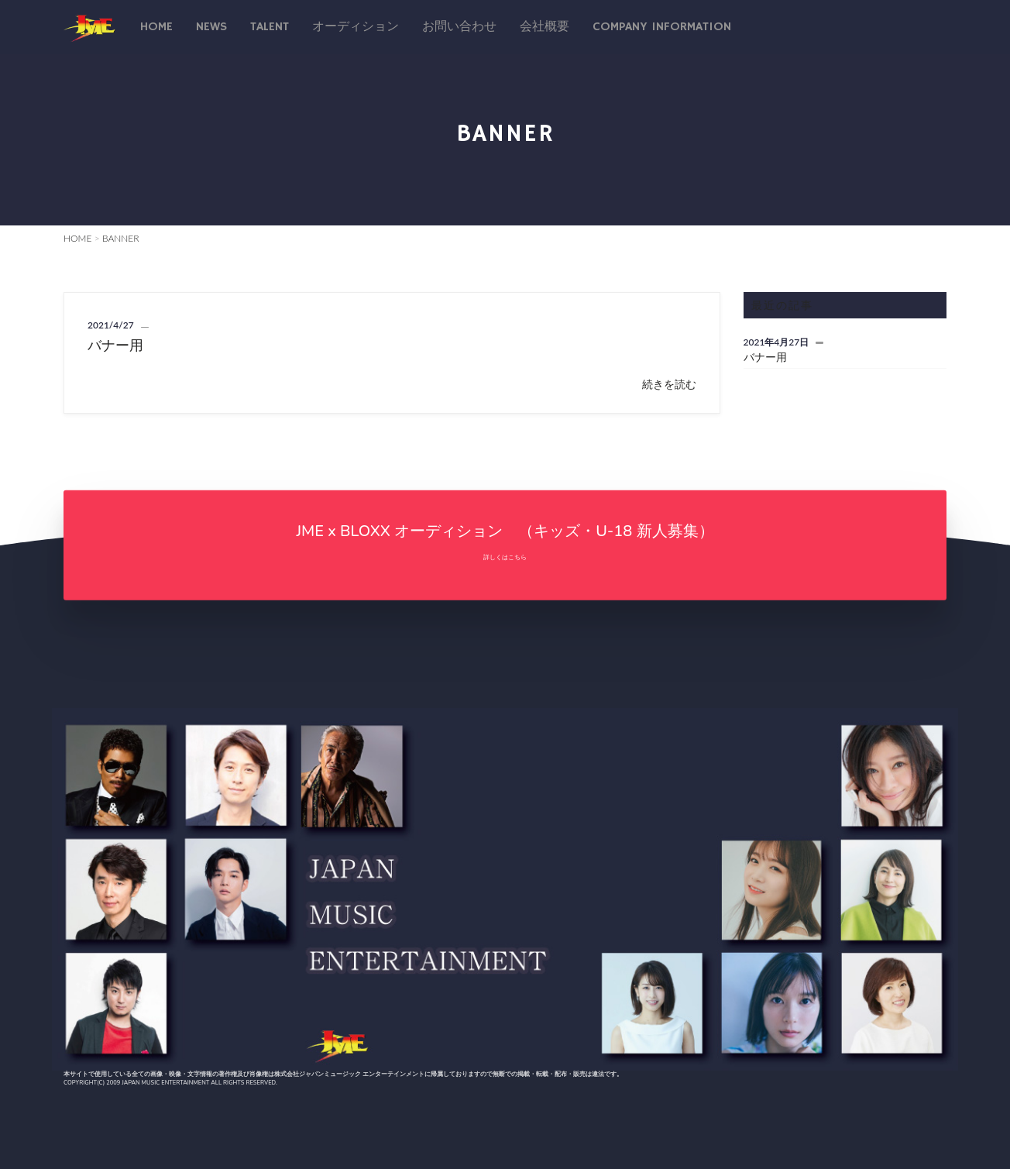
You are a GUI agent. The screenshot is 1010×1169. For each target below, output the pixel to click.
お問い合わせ (459, 27)
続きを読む (669, 383)
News (211, 27)
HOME (77, 238)
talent (269, 27)
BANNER (120, 238)
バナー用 (115, 344)
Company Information (662, 27)
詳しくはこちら (505, 556)
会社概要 (544, 27)
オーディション (355, 27)
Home (156, 27)
